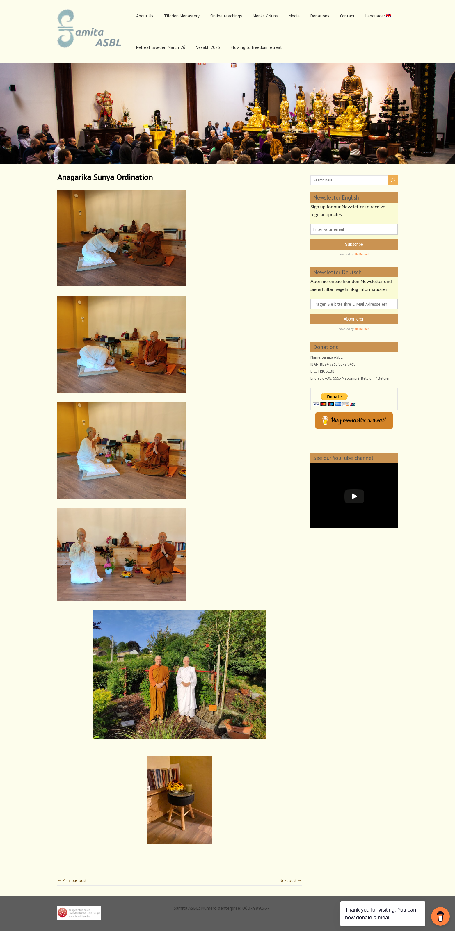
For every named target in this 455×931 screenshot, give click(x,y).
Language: (378, 16)
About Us (144, 16)
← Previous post (71, 880)
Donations (319, 16)
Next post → (291, 880)
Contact (347, 16)
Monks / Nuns (265, 16)
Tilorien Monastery (182, 16)
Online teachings (226, 16)
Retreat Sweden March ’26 (160, 47)
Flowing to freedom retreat (256, 47)
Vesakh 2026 (208, 47)
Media (294, 16)
